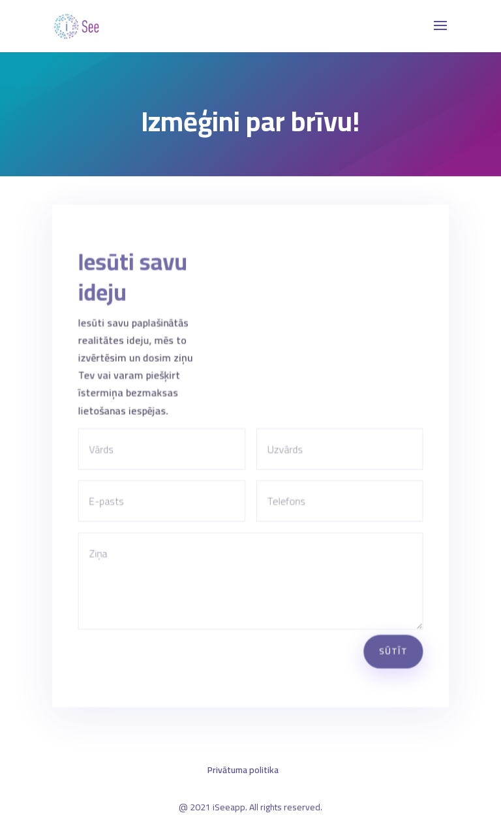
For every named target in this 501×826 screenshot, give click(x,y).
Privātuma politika (243, 769)
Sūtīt (392, 645)
